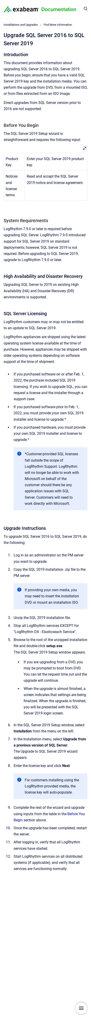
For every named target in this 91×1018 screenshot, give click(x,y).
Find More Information (58, 24)
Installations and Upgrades (21, 24)
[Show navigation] (81, 1008)
